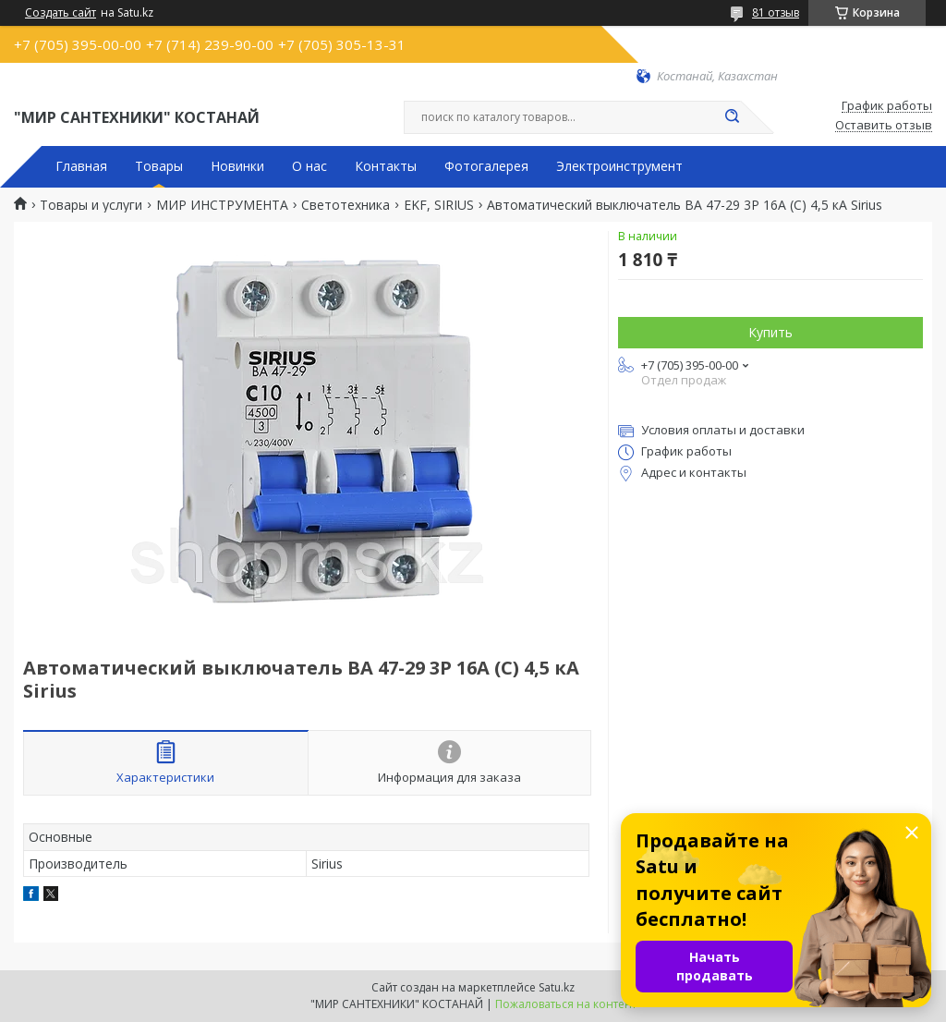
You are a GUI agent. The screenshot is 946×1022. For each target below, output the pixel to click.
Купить (770, 332)
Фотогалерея (486, 166)
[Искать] (731, 117)
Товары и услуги (91, 205)
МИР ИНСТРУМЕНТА (222, 205)
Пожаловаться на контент (566, 1004)
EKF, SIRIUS (439, 205)
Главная (81, 166)
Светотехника (345, 205)
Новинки (237, 166)
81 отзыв (775, 12)
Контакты (386, 166)
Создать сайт (60, 12)
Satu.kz (557, 987)
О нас (309, 166)
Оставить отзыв (883, 125)
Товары (159, 166)
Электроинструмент (619, 166)
